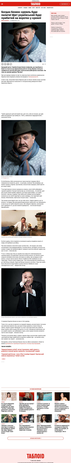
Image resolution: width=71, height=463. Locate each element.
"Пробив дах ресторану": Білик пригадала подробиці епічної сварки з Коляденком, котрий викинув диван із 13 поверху (26, 407)
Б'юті (33, 7)
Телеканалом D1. (33, 77)
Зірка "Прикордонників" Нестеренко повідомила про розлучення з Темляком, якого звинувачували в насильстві (44, 429)
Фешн (29, 7)
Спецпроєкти (50, 7)
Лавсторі (38, 7)
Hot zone (43, 7)
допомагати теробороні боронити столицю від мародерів (23, 343)
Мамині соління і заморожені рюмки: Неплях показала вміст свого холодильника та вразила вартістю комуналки (62, 407)
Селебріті (20, 7)
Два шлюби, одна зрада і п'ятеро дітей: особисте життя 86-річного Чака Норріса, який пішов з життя (59, 17)
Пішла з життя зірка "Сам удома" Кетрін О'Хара (58, 23)
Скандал (25, 7)
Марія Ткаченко (5, 20)
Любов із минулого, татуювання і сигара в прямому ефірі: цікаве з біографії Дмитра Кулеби (58, 29)
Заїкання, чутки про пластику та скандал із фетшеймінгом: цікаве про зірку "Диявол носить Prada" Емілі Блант (8, 429)
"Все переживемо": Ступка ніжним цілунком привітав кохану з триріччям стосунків (26, 428)
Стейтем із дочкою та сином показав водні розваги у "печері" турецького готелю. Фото (43, 406)
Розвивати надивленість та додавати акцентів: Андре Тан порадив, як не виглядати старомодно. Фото (62, 428)
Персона (53, 13)
